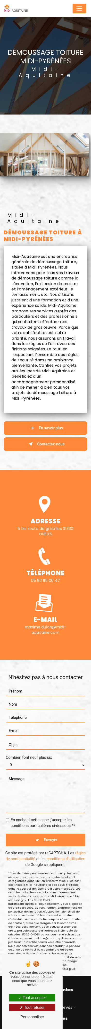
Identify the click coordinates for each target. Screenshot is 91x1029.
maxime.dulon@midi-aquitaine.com (45, 622)
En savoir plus (45, 428)
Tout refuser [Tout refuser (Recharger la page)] (32, 1007)
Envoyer (51, 832)
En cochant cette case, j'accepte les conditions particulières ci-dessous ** (43, 815)
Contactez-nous (45, 444)
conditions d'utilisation (66, 851)
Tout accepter (32, 998)
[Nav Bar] (79, 8)
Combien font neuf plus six (29, 750)
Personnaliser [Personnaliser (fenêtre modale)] (32, 1017)
